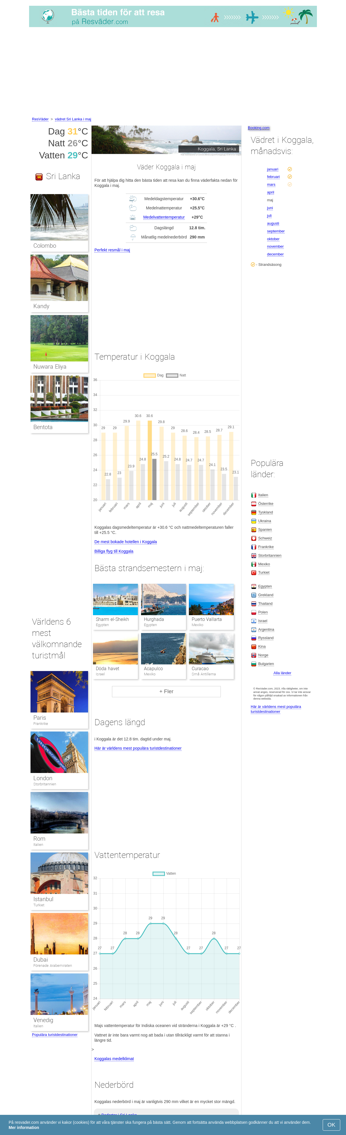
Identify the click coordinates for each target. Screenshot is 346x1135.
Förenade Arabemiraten (52, 965)
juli (269, 215)
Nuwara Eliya (49, 366)
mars (271, 184)
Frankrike (40, 723)
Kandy (41, 306)
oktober (273, 239)
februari (273, 177)
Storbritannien (44, 784)
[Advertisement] (173, 73)
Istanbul (43, 899)
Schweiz (265, 538)
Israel (262, 621)
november (275, 246)
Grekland (265, 595)
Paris (39, 717)
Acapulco (153, 668)
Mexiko (264, 564)
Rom (39, 838)
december (275, 254)
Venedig (43, 1020)
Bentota (43, 427)
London (42, 778)
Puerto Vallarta (207, 619)
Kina (262, 646)
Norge (263, 655)
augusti (273, 223)
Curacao (200, 668)
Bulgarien (266, 664)
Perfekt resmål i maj (112, 250)
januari (272, 169)
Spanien (265, 529)
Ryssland (265, 638)
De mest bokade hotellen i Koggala (125, 541)
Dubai (40, 959)
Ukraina (264, 521)
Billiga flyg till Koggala (113, 551)
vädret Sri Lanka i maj (73, 119)
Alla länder (282, 673)
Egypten (265, 586)
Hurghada (154, 619)
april (270, 192)
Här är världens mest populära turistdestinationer (138, 748)
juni (270, 208)
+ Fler (166, 691)
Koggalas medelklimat (114, 1058)
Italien (38, 844)
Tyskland (265, 512)
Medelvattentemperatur (164, 217)
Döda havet (107, 668)
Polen (263, 612)
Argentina (266, 629)
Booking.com (258, 128)
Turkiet (38, 905)
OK (331, 1125)
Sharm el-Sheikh (112, 619)
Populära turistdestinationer (54, 1034)
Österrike (265, 503)
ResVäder (40, 119)
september (276, 231)
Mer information (24, 1127)
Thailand (265, 603)
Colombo (44, 245)
